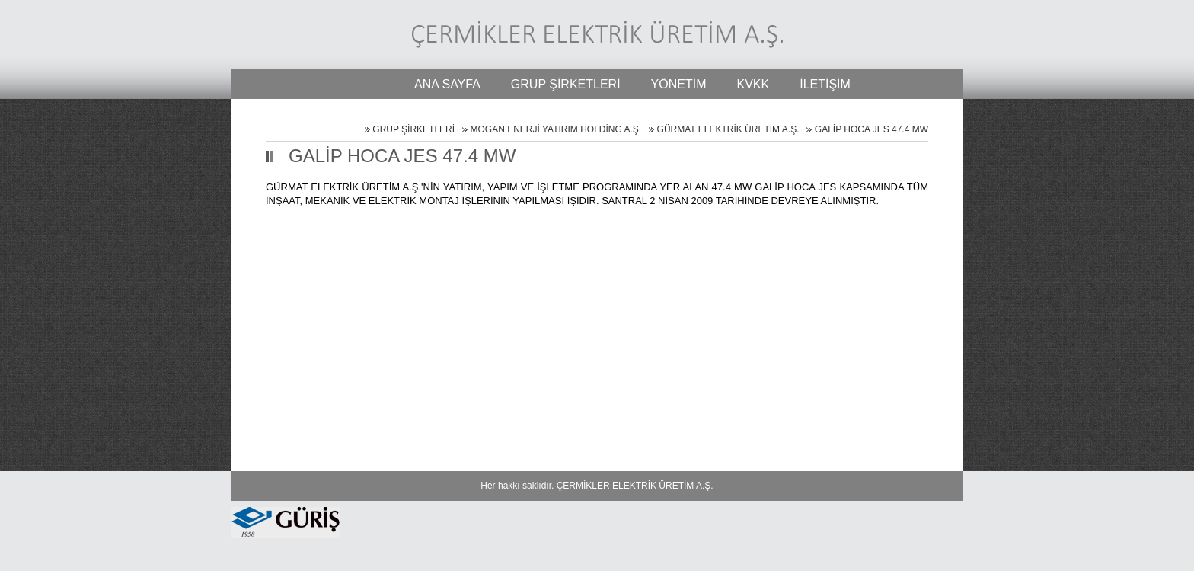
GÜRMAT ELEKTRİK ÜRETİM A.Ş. (728, 129)
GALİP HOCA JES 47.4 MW (871, 129)
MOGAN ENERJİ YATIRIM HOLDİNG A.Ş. (555, 129)
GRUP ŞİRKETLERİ (413, 129)
